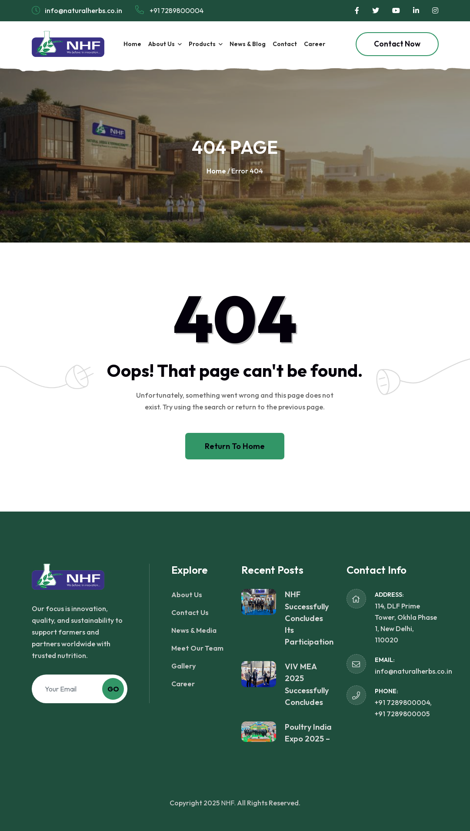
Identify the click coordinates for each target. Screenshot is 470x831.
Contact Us (190, 612)
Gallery (183, 665)
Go (113, 689)
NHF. (228, 802)
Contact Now (397, 43)
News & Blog (248, 44)
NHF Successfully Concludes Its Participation (309, 618)
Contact (285, 44)
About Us (161, 44)
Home (132, 44)
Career (314, 44)
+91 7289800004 (169, 10)
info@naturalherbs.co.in (413, 671)
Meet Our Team (197, 648)
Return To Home (235, 446)
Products (202, 44)
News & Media (194, 630)
